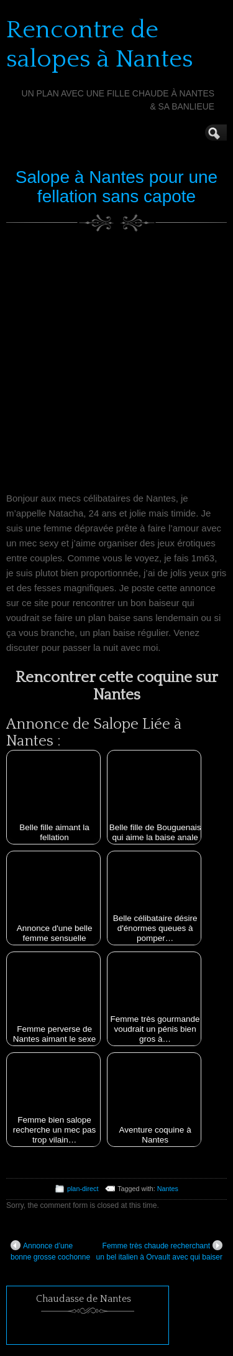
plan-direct (82, 1188)
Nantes (167, 1188)
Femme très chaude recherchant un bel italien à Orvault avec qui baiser (159, 1250)
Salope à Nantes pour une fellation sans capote (116, 186)
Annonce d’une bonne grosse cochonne (50, 1250)
